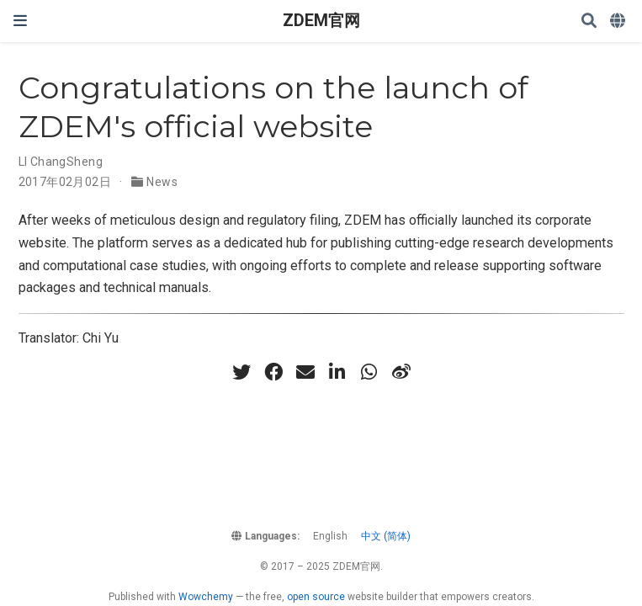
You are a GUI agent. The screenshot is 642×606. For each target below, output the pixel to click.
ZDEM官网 (321, 20)
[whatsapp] (369, 372)
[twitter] (241, 372)
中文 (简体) (386, 536)
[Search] (589, 21)
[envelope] (305, 372)
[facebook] (273, 372)
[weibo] (401, 372)
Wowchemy (205, 597)
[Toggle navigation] (20, 20)
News (162, 182)
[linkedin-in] (337, 372)
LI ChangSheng (61, 161)
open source (316, 597)
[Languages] (619, 21)
